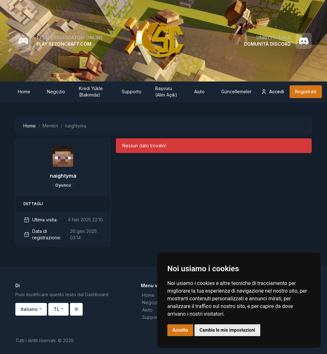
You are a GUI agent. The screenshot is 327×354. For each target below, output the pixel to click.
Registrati (305, 91)
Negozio (151, 302)
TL (56, 309)
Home (29, 125)
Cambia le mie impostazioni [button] (227, 330)
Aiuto (147, 309)
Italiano (29, 309)
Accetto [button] (180, 330)
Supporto (152, 317)
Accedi (272, 92)
